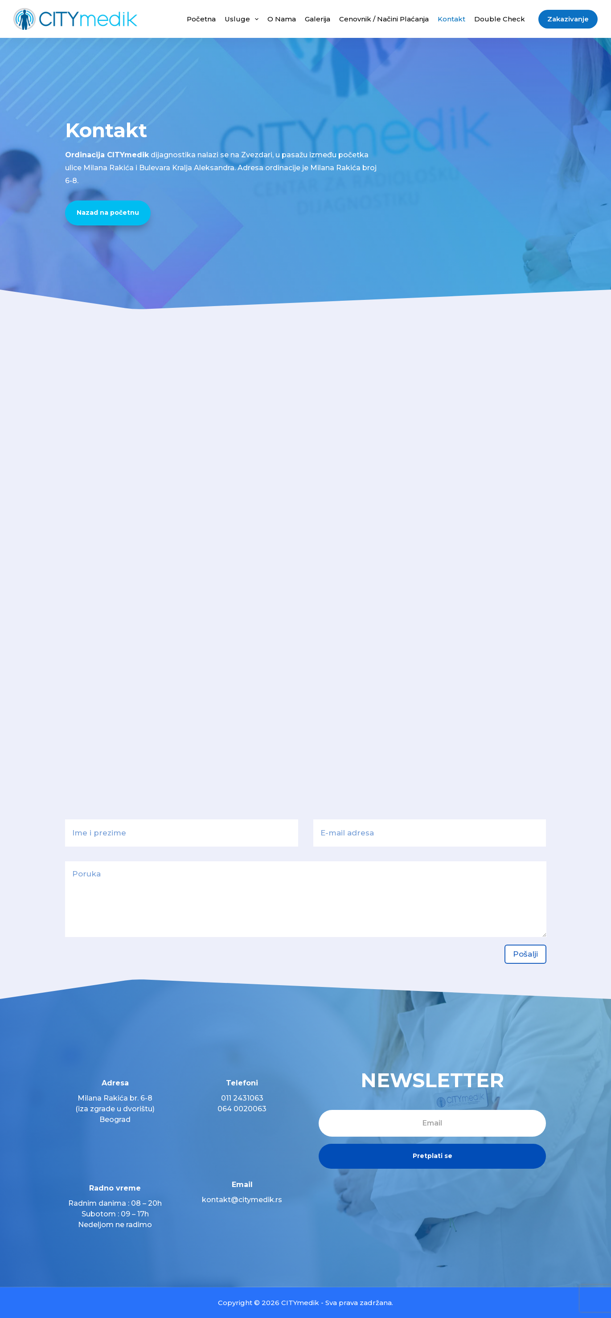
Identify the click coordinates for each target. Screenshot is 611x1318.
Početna (201, 19)
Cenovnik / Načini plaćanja (384, 19)
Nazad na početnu (108, 213)
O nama (281, 19)
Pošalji (525, 954)
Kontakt (451, 19)
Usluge (243, 19)
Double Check (499, 19)
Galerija (317, 19)
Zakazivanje (568, 19)
